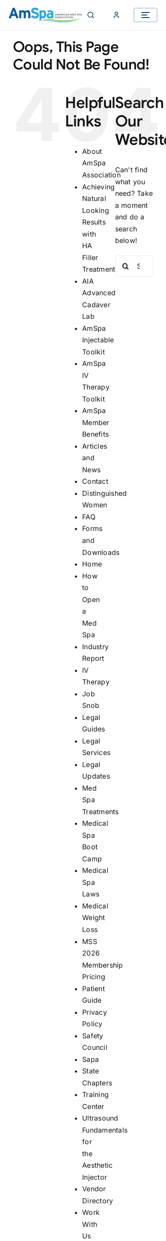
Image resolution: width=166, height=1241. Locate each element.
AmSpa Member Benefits (95, 422)
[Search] (90, 15)
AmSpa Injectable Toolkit (98, 340)
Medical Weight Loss (95, 918)
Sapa (90, 1059)
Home (92, 564)
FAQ (88, 517)
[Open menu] (145, 15)
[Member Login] (116, 15)
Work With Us (91, 1224)
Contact (95, 481)
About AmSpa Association (101, 163)
